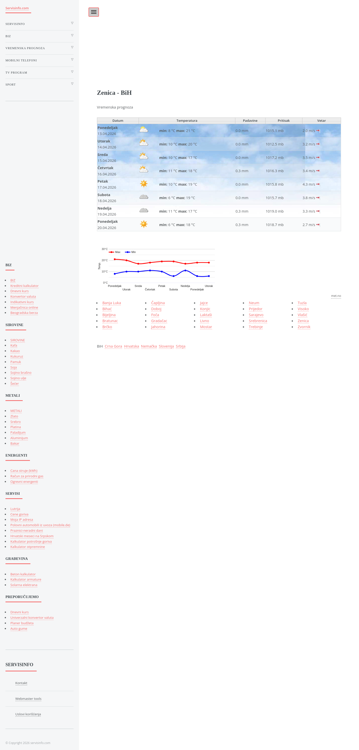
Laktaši (206, 314)
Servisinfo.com (17, 8)
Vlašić (302, 314)
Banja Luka (111, 302)
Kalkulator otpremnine (27, 546)
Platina (15, 427)
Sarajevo (256, 314)
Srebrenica (258, 320)
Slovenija (166, 346)
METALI (16, 410)
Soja (13, 367)
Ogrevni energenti (24, 481)
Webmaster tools (28, 698)
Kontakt (21, 683)
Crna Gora (113, 346)
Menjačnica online (24, 307)
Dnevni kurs (19, 291)
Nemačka (149, 346)
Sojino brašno (20, 372)
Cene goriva (19, 514)
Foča (155, 314)
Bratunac (110, 320)
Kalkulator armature (25, 579)
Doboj (156, 308)
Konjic (205, 308)
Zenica (303, 320)
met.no (336, 296)
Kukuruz (16, 356)
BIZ (12, 280)
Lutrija (15, 508)
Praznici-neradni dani (26, 530)
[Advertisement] (219, 35)
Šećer (14, 383)
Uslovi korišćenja (28, 714)
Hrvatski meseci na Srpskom (32, 536)
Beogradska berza (24, 312)
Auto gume (18, 628)
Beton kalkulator (23, 574)
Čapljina (158, 302)
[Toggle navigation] (94, 12)
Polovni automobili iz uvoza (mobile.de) (40, 525)
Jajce (204, 302)
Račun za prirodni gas (26, 476)
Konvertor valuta (23, 296)
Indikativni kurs (22, 302)
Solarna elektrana (23, 585)
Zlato (14, 416)
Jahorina (158, 326)
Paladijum (18, 432)
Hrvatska (131, 346)
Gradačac (159, 320)
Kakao (15, 351)
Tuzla (302, 302)
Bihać (107, 308)
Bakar (14, 443)
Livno (204, 320)
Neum (254, 302)
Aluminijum (19, 438)
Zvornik (304, 326)
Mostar (206, 326)
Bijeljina (109, 314)
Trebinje (256, 326)
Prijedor (255, 308)
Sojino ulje (18, 378)
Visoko (303, 308)
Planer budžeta (22, 623)
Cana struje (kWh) (23, 470)
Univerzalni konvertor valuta (32, 617)
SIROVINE (17, 340)
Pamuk (15, 362)
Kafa (13, 345)
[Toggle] (91, 10)
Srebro (15, 421)
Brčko (107, 326)
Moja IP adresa (21, 519)
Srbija (180, 346)
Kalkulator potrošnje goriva (31, 541)
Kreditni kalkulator (24, 285)
